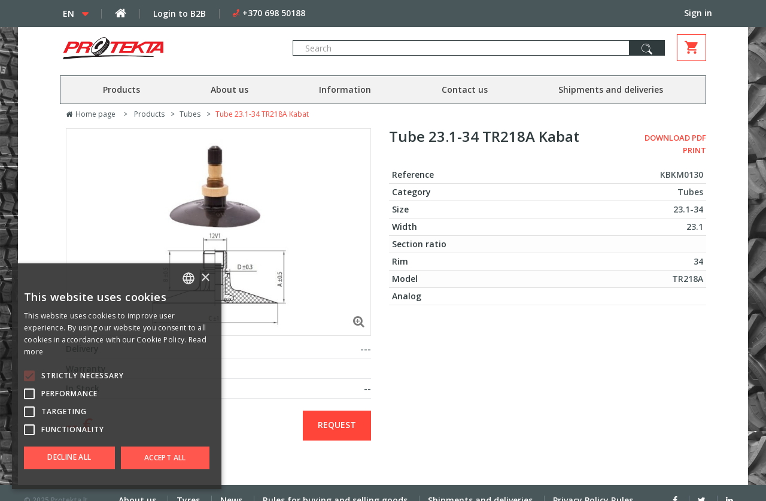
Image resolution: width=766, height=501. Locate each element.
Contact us (465, 89)
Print (694, 150)
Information (345, 89)
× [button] (204, 278)
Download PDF (675, 137)
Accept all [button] (165, 458)
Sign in (698, 13)
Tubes (190, 114)
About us (229, 89)
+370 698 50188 (273, 13)
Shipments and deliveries (610, 89)
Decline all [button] (69, 457)
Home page (90, 114)
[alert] (116, 376)
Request (337, 424)
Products (121, 89)
